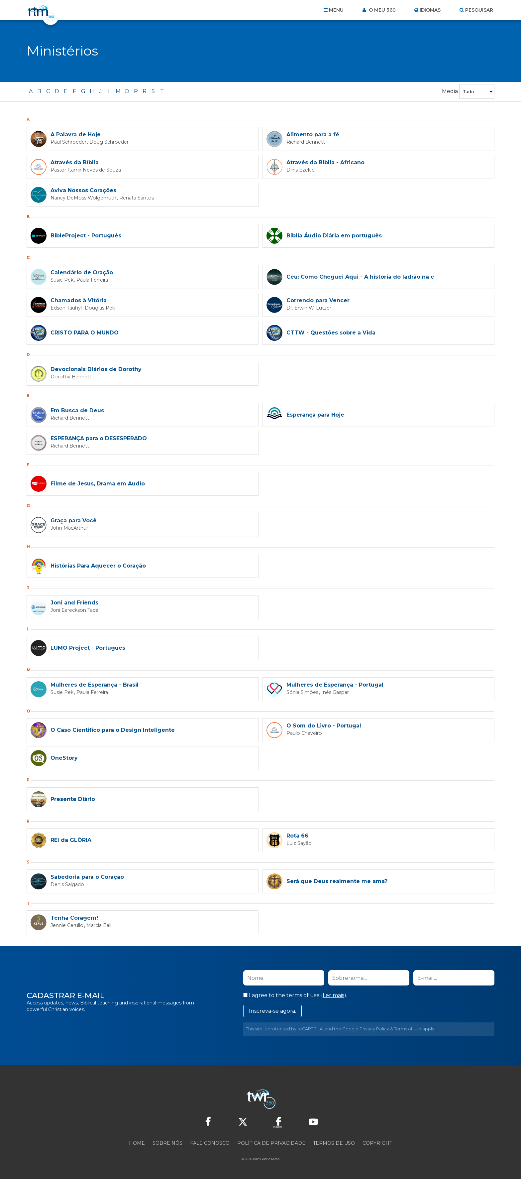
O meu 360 (381, 10)
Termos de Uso (334, 1143)
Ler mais (333, 995)
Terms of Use (407, 1028)
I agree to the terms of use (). (295, 995)
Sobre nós (167, 1143)
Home (137, 1143)
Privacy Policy (374, 1028)
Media (449, 91)
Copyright (377, 1143)
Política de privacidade (271, 1143)
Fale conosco (210, 1143)
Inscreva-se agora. (272, 1011)
